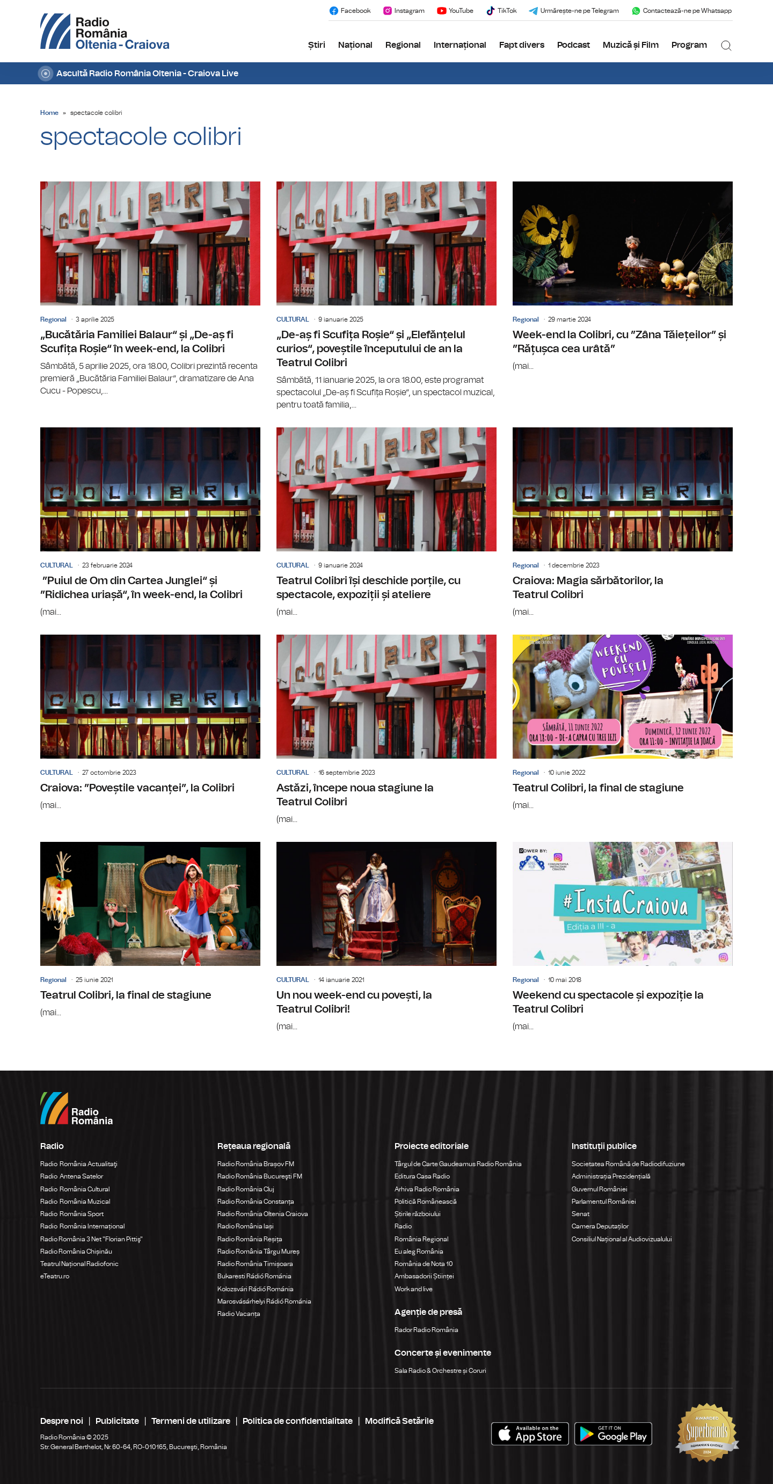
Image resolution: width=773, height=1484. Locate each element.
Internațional (460, 45)
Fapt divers (521, 45)
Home (49, 113)
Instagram (403, 10)
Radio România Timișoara (255, 1264)
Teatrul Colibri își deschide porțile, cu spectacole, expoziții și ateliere (386, 523)
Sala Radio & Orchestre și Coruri (440, 1370)
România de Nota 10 (424, 1264)
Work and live (414, 1289)
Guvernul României (600, 1189)
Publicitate (117, 1421)
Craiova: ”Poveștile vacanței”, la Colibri (150, 723)
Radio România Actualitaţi (79, 1164)
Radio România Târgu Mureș (258, 1251)
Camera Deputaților (600, 1226)
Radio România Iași (245, 1226)
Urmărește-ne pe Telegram (573, 10)
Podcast (573, 45)
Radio (404, 1226)
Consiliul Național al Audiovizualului (622, 1239)
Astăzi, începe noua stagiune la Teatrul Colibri (386, 730)
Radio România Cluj (245, 1189)
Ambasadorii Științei (424, 1276)
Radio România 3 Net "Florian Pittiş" (91, 1239)
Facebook (349, 10)
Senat (580, 1214)
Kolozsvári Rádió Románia (255, 1289)
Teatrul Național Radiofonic (79, 1264)
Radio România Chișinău (76, 1251)
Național (355, 45)
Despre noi (61, 1421)
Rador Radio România (426, 1330)
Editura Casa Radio (422, 1176)
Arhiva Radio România (427, 1189)
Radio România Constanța (255, 1201)
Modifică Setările (399, 1421)
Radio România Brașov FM (255, 1164)
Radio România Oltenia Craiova (262, 1214)
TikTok (500, 10)
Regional (403, 45)
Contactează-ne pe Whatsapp (681, 10)
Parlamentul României (604, 1201)
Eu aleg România (419, 1251)
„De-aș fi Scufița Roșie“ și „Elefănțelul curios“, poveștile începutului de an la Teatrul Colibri (386, 296)
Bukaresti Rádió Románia (254, 1276)
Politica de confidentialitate (298, 1421)
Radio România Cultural (75, 1189)
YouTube (454, 10)
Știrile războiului (418, 1214)
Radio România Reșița (249, 1239)
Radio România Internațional (82, 1226)
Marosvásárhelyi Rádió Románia (264, 1301)
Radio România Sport (72, 1214)
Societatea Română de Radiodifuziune (628, 1164)
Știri (316, 45)
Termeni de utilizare (190, 1421)
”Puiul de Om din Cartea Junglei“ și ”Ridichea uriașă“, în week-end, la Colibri (150, 523)
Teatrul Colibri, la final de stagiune (623, 723)
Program (689, 45)
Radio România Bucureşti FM (259, 1176)
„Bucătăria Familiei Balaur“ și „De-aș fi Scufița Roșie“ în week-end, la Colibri (150, 289)
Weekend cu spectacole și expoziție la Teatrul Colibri (623, 937)
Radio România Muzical (75, 1201)
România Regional (421, 1239)
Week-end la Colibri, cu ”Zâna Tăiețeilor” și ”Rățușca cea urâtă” (623, 277)
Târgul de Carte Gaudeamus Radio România (458, 1164)
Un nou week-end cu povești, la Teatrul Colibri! (386, 937)
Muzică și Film (631, 45)
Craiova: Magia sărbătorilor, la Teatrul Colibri (623, 523)
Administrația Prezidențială (611, 1176)
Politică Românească (426, 1201)
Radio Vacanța (238, 1314)
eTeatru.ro (54, 1276)
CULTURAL (292, 319)
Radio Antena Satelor (71, 1176)
